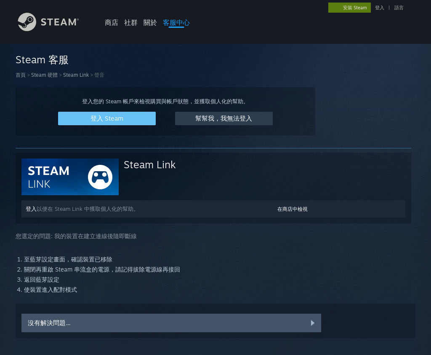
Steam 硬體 (44, 75)
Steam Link (76, 75)
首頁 (21, 75)
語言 (399, 8)
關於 (150, 22)
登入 (379, 8)
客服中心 (176, 22)
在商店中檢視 (292, 209)
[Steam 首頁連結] (55, 28)
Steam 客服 (42, 59)
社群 (131, 22)
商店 (111, 22)
